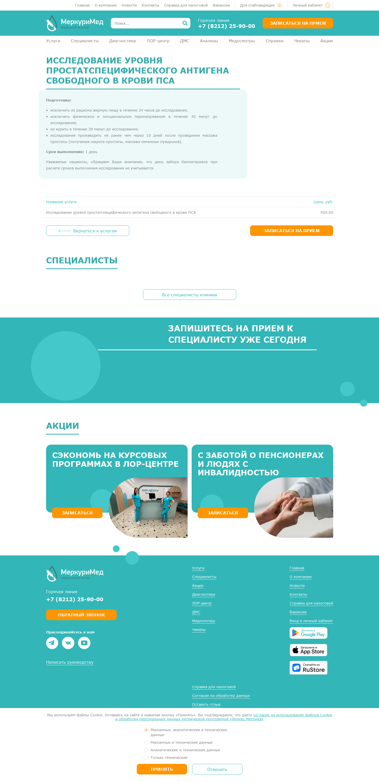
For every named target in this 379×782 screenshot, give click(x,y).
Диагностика (122, 40)
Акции (326, 40)
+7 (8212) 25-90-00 (226, 25)
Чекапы (302, 40)
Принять (162, 769)
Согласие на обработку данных (221, 695)
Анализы (209, 40)
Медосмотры (242, 40)
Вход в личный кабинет (311, 621)
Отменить (217, 769)
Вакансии (221, 5)
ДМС (184, 40)
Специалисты (85, 40)
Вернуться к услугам (95, 230)
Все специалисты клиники (189, 294)
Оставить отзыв (206, 704)
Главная (82, 5)
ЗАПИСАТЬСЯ (77, 512)
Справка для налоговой (186, 5)
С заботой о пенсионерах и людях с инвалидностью (261, 464)
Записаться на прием (298, 23)
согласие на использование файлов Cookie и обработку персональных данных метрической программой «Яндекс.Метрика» (223, 717)
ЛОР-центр (158, 40)
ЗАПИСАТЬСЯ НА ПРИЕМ (292, 230)
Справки (274, 40)
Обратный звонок (81, 614)
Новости (129, 5)
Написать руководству (69, 662)
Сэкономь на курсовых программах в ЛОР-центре (115, 459)
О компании (106, 5)
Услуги (53, 40)
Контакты (150, 5)
